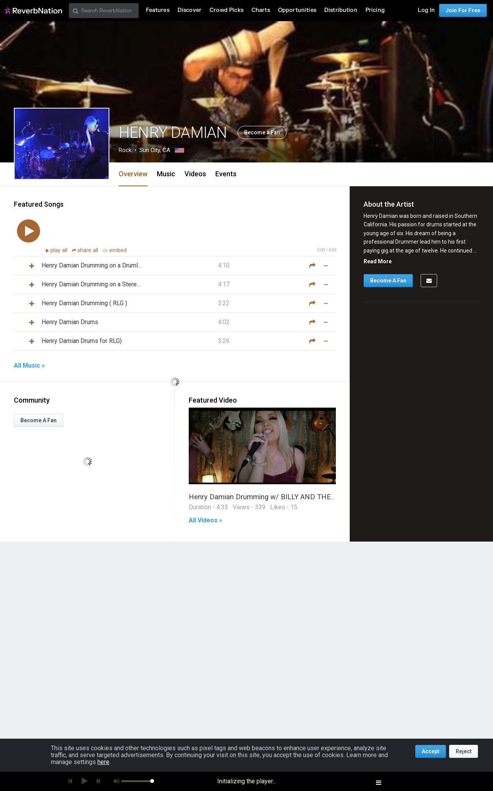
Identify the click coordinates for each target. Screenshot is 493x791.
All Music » (29, 365)
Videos (195, 174)
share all (86, 250)
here (103, 762)
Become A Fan (38, 420)
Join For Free (463, 10)
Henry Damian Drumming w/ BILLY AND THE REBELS (274, 497)
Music (166, 174)
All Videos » (205, 520)
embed (115, 250)
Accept (430, 751)
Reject (463, 751)
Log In (426, 10)
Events (225, 174)
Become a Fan (262, 132)
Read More (378, 261)
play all (59, 250)
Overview (133, 174)
